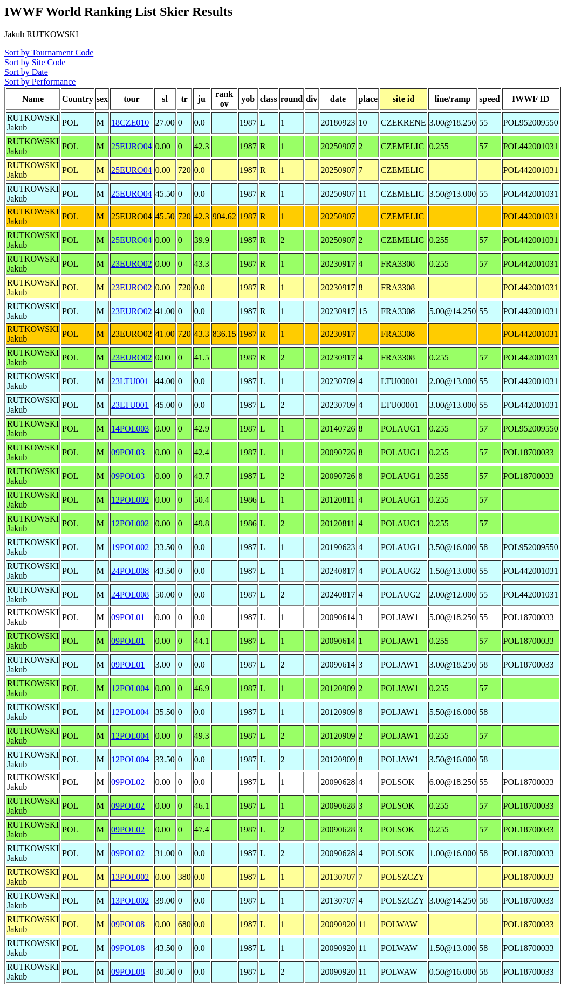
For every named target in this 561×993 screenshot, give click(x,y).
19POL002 (130, 547)
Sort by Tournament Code (48, 52)
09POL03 (128, 452)
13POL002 (130, 876)
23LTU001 (130, 381)
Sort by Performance (40, 81)
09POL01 (128, 617)
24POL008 (130, 570)
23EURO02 (131, 263)
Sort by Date (26, 72)
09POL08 (128, 924)
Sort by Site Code (34, 62)
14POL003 (130, 428)
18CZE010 (130, 122)
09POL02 (128, 782)
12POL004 (130, 688)
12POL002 (130, 499)
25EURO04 (131, 146)
